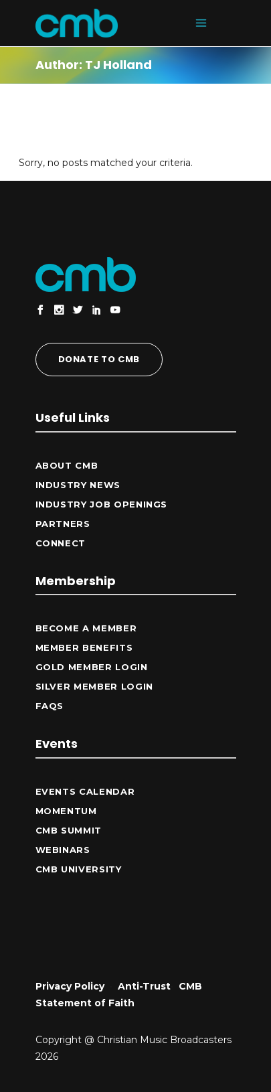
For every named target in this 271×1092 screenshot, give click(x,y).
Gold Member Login (91, 666)
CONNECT (60, 543)
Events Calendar (85, 791)
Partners (62, 523)
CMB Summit (68, 830)
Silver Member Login (94, 686)
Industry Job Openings (101, 504)
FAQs (49, 705)
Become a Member (86, 628)
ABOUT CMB (66, 465)
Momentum (66, 810)
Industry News (77, 484)
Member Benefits (84, 647)
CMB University (78, 869)
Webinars (62, 849)
